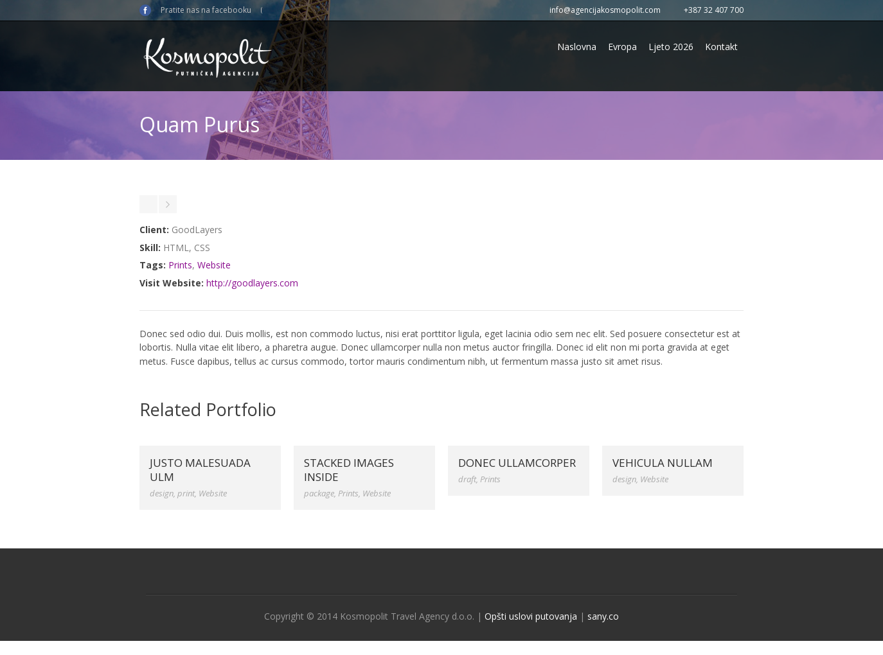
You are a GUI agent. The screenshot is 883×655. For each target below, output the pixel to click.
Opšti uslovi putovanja (531, 616)
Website (214, 265)
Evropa (622, 46)
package (319, 493)
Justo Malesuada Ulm (200, 469)
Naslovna (576, 46)
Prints (180, 265)
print (186, 493)
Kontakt (721, 46)
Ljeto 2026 (670, 46)
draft (467, 479)
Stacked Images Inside (349, 469)
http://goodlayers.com (252, 283)
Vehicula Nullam (662, 462)
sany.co (603, 616)
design (162, 493)
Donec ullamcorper (517, 462)
